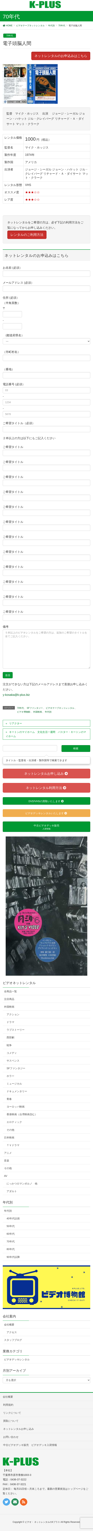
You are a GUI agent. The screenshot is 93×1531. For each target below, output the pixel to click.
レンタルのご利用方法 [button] (26, 235)
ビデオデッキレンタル (17, 1359)
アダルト (12, 1191)
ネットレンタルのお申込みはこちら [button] (60, 56)
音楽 (6, 1160)
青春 (9, 1099)
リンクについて (12, 1412)
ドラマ (10, 1022)
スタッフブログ (13, 1339)
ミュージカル (14, 1083)
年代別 (48, 712)
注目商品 (9, 999)
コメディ (12, 1052)
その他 (10, 1129)
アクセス (12, 1332)
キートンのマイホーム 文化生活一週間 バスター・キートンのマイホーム (46, 734)
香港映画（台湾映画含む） (22, 1114)
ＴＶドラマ (13, 1145)
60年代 (11, 1233)
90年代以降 (13, 1257)
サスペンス (13, 1060)
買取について (10, 1420)
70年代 (9, 35)
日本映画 (9, 1137)
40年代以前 (13, 1218)
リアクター (15, 723)
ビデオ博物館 (23, 712)
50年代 (11, 1226)
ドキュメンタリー (17, 1091)
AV (5, 1175)
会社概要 (9, 1324)
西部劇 (10, 1037)
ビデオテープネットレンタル (60, 708)
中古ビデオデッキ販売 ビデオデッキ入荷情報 (30, 1444)
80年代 (11, 1249)
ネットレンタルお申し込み (18, 1428)
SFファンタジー (35, 708)
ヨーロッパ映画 (16, 1106)
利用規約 (8, 1404)
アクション (13, 1014)
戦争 (9, 1045)
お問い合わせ (10, 1436)
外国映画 (37, 712)
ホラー (10, 1075)
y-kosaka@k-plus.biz (16, 694)
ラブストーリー (16, 1029)
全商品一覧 (10, 991)
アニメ (8, 1152)
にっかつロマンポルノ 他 (22, 1183)
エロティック (14, 1122)
